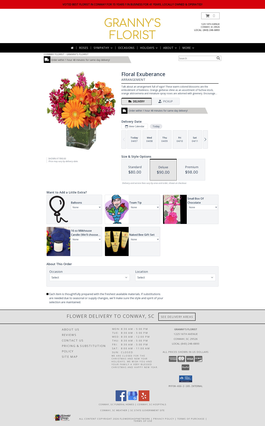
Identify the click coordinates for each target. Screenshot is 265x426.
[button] (210, 16)
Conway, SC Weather (113, 410)
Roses (83, 48)
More (188, 48)
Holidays (149, 48)
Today (156, 126)
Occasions (126, 48)
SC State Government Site (147, 410)
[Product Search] (197, 58)
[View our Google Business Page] (132, 400)
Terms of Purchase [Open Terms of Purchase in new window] (191, 418)
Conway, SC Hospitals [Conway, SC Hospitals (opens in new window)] (151, 404)
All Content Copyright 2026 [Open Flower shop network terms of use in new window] (99, 418)
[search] (218, 58)
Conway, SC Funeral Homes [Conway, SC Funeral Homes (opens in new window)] (116, 404)
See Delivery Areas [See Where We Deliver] (177, 317)
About (170, 48)
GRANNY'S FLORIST (132, 29)
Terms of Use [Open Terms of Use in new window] (143, 420)
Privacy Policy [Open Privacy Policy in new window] (163, 418)
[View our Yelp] (144, 400)
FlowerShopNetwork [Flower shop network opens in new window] (135, 418)
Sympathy (103, 48)
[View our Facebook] (121, 400)
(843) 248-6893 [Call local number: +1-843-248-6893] (211, 30)
